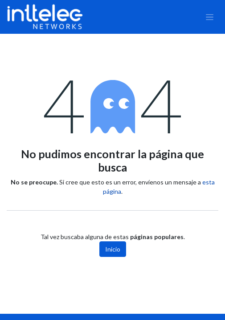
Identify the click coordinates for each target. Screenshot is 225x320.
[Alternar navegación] (209, 17)
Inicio (112, 249)
